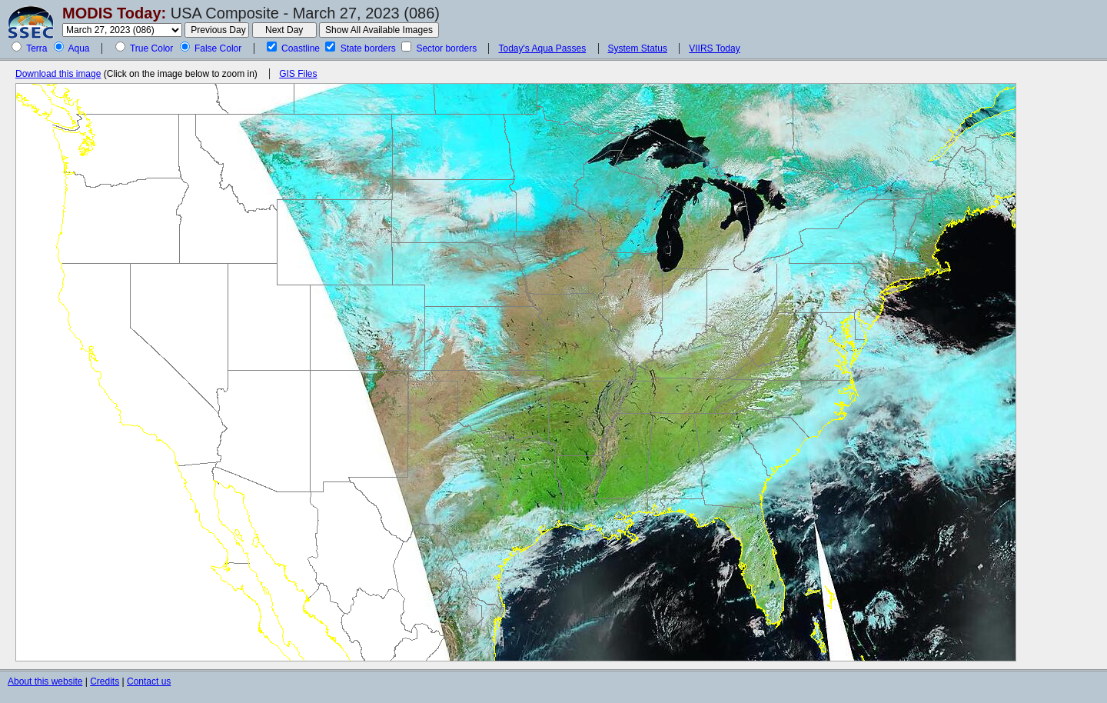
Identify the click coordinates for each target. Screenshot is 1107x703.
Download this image (58, 73)
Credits (104, 681)
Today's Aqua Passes (542, 48)
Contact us (149, 681)
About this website (45, 681)
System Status (637, 48)
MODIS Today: (114, 13)
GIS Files (298, 73)
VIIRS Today (714, 48)
